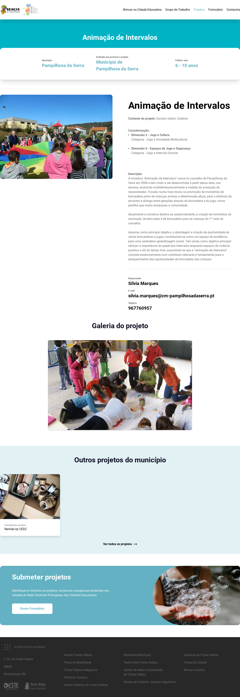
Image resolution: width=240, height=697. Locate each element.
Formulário (215, 9)
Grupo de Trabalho (177, 9)
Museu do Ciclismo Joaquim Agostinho (150, 682)
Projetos (199, 9)
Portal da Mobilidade (77, 662)
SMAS (8, 666)
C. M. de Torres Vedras (18, 659)
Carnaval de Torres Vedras (201, 655)
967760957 (140, 308)
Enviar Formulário (32, 608)
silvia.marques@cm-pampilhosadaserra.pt (171, 295)
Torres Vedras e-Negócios (80, 670)
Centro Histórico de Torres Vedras (86, 685)
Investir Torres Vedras (78, 655)
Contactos (233, 9)
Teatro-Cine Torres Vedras (141, 662)
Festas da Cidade (195, 662)
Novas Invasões (194, 670)
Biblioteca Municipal (137, 655)
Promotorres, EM (15, 674)
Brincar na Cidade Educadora (142, 9)
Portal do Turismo (75, 677)
